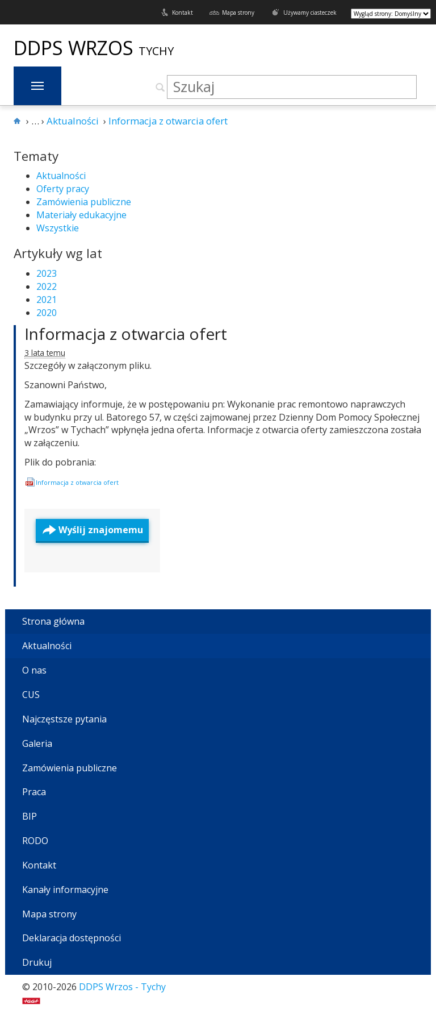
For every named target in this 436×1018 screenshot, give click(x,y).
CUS (31, 694)
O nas (34, 670)
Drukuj (37, 962)
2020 (46, 312)
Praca (34, 792)
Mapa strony (238, 12)
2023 (46, 273)
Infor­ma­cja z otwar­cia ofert (77, 482)
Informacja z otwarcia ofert (125, 333)
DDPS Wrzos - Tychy (122, 986)
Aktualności (61, 175)
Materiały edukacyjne (81, 215)
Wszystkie (57, 228)
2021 (46, 299)
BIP (29, 816)
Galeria (37, 743)
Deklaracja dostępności (71, 938)
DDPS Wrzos (76, 48)
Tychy (156, 51)
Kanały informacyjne (65, 889)
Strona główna (53, 621)
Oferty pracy (62, 188)
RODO (35, 840)
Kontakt (182, 12)
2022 (46, 286)
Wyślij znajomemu (100, 529)
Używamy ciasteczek (310, 12)
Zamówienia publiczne (83, 202)
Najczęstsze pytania (64, 719)
